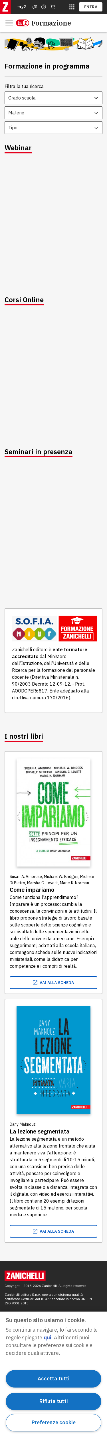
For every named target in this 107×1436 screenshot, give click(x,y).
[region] (53, 1374)
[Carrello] (53, 7)
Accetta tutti (54, 1378)
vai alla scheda (53, 982)
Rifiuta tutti (53, 1401)
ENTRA (91, 6)
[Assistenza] (35, 7)
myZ (21, 6)
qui (47, 1337)
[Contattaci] (43, 7)
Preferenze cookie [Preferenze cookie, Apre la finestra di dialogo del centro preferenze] (54, 1422)
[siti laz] (71, 6)
